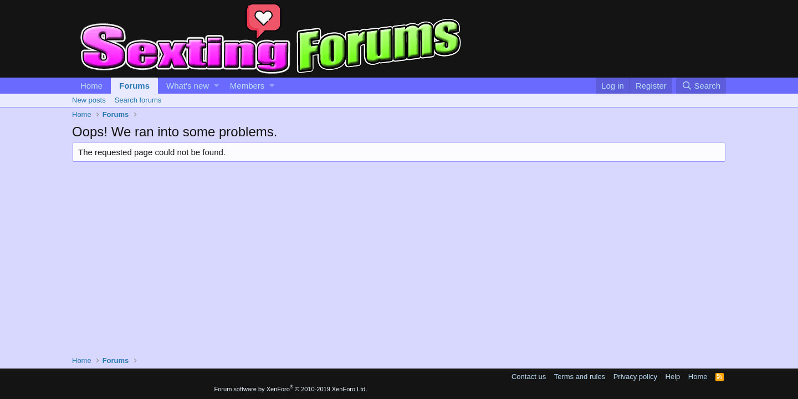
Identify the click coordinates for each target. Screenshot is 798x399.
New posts (89, 100)
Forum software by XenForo (290, 389)
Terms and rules (579, 376)
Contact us (528, 376)
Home (91, 85)
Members (247, 85)
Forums (134, 85)
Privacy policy (635, 376)
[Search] (701, 86)
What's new (187, 85)
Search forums (138, 100)
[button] (216, 86)
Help (673, 376)
